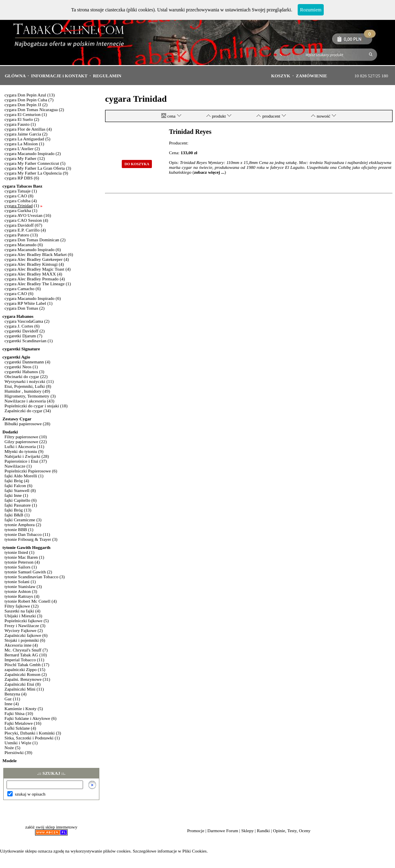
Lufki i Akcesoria (20, 446)
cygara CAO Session (23, 220)
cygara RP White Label (25, 303)
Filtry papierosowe (21, 436)
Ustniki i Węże (17, 742)
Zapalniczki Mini (19, 689)
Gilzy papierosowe (21, 441)
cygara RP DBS (18, 177)
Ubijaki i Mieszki (20, 615)
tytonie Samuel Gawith (25, 571)
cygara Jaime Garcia (22, 133)
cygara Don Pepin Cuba (25, 99)
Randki (263, 830)
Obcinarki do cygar (21, 376)
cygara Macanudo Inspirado (29, 153)
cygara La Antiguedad (24, 138)
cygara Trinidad (18, 205)
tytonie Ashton (17, 591)
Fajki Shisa (14, 713)
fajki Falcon (15, 485)
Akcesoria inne (17, 645)
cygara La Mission (21, 143)
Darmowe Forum (222, 830)
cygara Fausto (16, 124)
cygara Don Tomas (21, 308)
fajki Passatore (17, 505)
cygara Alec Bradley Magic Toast (34, 269)
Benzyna (12, 693)
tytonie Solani (16, 581)
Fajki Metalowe (18, 723)
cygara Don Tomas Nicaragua (31, 109)
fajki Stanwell (16, 490)
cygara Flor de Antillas (25, 129)
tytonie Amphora (19, 524)
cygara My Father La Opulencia (33, 173)
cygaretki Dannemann (24, 361)
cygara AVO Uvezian (23, 215)
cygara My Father (20, 158)
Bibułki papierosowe (23, 423)
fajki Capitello (17, 500)
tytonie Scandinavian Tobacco (31, 576)
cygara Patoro (16, 234)
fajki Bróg (13, 480)
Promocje (195, 830)
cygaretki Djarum (20, 335)
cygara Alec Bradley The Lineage (34, 283)
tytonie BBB (15, 529)
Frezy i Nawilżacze (21, 625)
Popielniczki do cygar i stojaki (31, 405)
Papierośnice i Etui (21, 461)
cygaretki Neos (17, 366)
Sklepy (247, 830)
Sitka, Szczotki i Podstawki (28, 737)
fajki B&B (13, 514)
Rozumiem (311, 10)
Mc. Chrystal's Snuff (23, 649)
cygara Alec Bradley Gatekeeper (33, 259)
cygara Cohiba (17, 200)
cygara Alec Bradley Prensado (31, 278)
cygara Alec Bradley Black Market (35, 254)
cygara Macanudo (20, 244)
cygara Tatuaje (17, 190)
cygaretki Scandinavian (25, 340)
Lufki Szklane (17, 728)
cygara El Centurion (22, 114)
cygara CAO (16, 195)
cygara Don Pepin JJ (22, 104)
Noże (9, 747)
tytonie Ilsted (16, 552)
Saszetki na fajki (19, 610)
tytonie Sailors (17, 566)
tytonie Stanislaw (19, 586)
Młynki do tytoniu (20, 451)
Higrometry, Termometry (26, 396)
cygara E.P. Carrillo (22, 229)
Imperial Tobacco (20, 659)
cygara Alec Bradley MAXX (30, 273)
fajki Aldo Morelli (20, 475)
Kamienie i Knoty (20, 708)
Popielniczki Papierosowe (27, 470)
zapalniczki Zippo (20, 669)
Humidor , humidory (23, 391)
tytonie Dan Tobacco (23, 534)
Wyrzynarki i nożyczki (24, 381)
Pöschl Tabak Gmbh (22, 664)
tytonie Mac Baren (21, 557)
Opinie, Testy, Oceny (291, 830)
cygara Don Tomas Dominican (31, 239)
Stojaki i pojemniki (21, 640)
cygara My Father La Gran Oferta (34, 168)
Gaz (8, 698)
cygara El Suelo (18, 119)
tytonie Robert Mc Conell (27, 601)
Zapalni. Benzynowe (23, 679)
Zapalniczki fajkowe (22, 635)
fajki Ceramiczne (19, 519)
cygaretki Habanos (21, 371)
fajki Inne (13, 495)
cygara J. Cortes (18, 326)
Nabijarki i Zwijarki (22, 456)
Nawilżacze (14, 466)
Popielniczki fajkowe (23, 620)
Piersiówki (14, 752)
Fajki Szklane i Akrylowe (27, 718)
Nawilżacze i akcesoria (25, 400)
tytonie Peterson (18, 562)
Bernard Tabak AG (21, 654)
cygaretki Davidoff (21, 330)
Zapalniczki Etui (19, 684)
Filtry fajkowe (17, 605)
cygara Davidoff (19, 225)
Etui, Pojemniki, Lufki (24, 386)
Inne (8, 703)
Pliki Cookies (194, 850)
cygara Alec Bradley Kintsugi (30, 264)
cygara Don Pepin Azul (25, 94)
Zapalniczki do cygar (23, 410)
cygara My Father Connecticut (31, 163)
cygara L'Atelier (18, 148)
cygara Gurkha (17, 210)
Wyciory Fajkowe (20, 630)
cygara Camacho (19, 288)
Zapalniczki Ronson (22, 674)
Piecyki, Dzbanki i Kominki (29, 732)
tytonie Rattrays (18, 596)
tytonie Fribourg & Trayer (27, 539)
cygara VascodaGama (23, 321)
